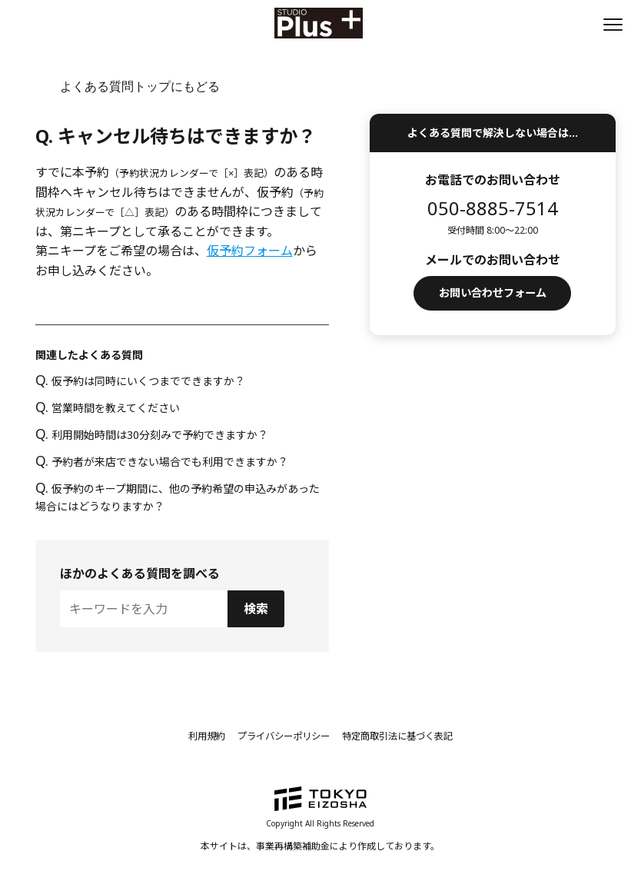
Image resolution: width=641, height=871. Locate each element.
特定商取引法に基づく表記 (409, 735)
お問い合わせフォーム (492, 295)
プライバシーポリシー (277, 735)
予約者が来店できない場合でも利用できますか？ (161, 461)
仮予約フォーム (250, 250)
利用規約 (188, 735)
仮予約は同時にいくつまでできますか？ (140, 381)
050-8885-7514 (492, 208)
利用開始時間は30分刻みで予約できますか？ (151, 434)
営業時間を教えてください (107, 408)
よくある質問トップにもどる (140, 86)
